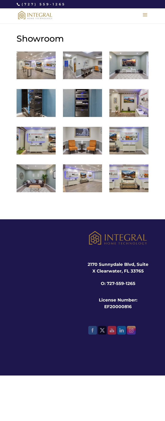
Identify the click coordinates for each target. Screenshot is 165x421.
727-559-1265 (121, 283)
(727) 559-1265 (44, 4)
